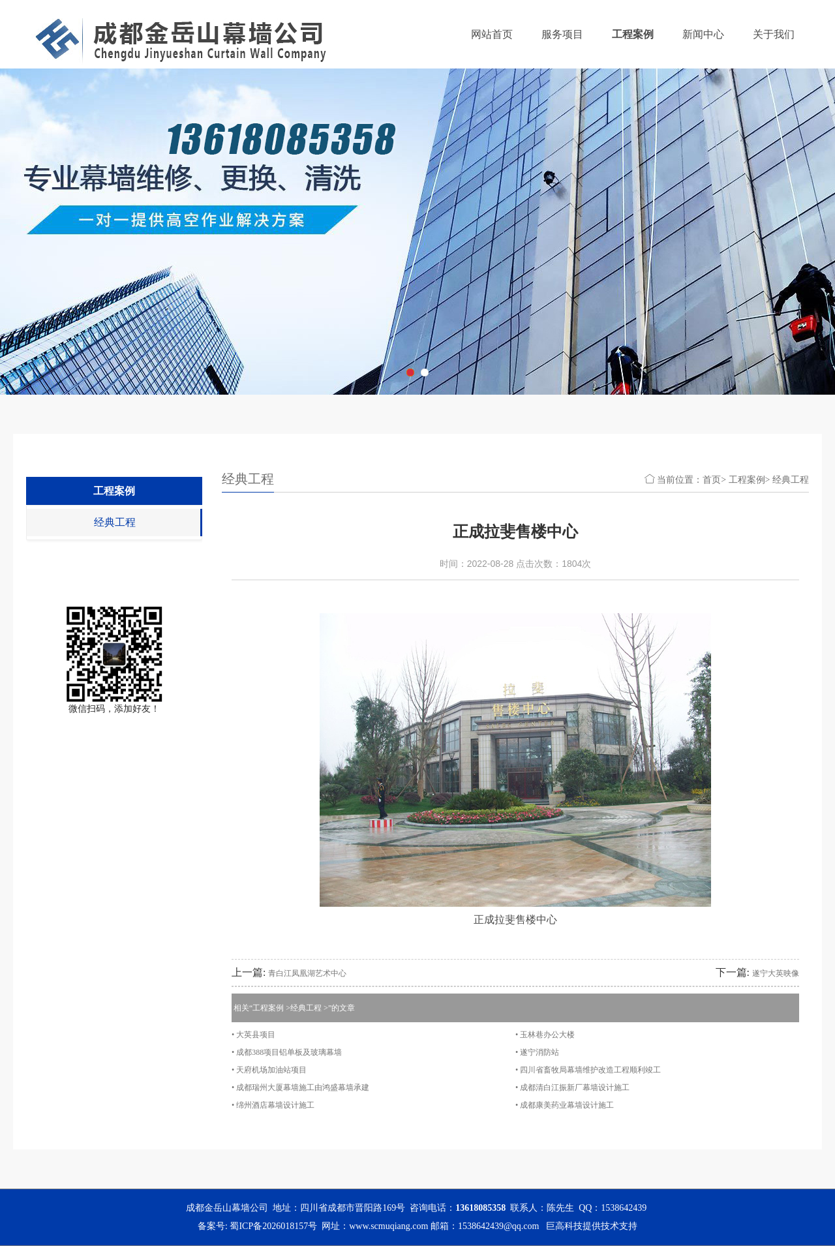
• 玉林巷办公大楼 (545, 1034)
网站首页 (492, 34)
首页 (712, 480)
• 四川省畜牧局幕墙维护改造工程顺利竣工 (588, 1069)
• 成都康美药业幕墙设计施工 (564, 1105)
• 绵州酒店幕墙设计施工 (273, 1105)
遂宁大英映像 (775, 973)
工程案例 (633, 34)
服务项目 (562, 34)
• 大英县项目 (253, 1034)
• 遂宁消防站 (537, 1052)
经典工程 (115, 522)
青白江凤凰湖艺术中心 (307, 973)
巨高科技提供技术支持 (591, 1226)
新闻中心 (703, 34)
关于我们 (774, 34)
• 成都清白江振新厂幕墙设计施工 (572, 1087)
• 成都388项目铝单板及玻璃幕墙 (287, 1052)
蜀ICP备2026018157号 (273, 1226)
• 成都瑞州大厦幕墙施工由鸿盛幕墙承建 (300, 1087)
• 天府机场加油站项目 (269, 1069)
